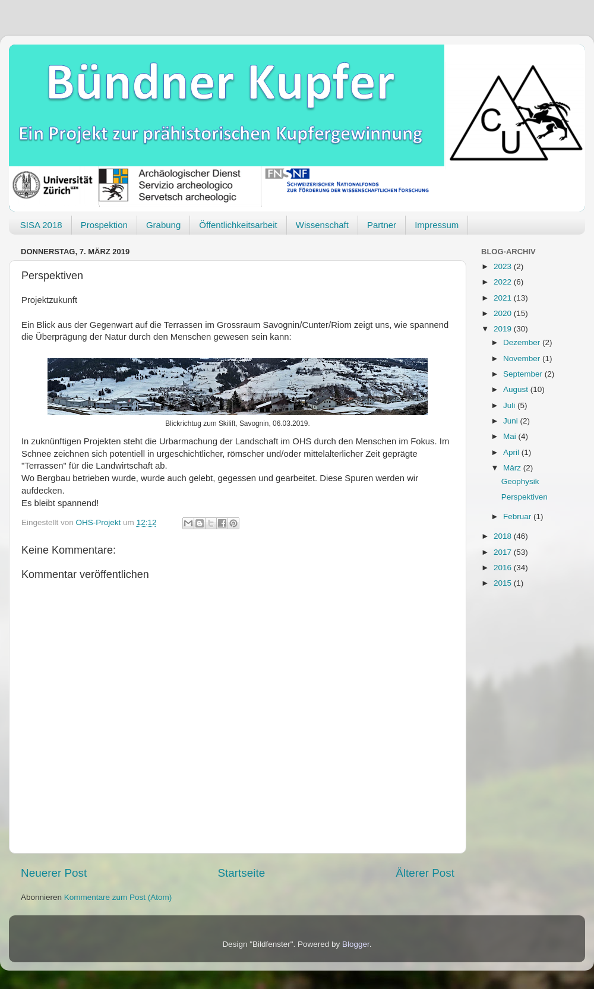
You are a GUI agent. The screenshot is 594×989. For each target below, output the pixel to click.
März (513, 467)
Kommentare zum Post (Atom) (118, 897)
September (524, 373)
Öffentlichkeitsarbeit (238, 225)
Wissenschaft (322, 225)
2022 (504, 281)
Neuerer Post (54, 873)
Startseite (241, 873)
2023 (504, 266)
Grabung (163, 225)
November (522, 358)
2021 (504, 297)
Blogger (355, 944)
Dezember (522, 342)
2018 (504, 536)
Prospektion (104, 225)
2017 (504, 552)
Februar (518, 516)
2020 (504, 313)
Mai (511, 436)
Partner (381, 225)
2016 (504, 567)
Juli (510, 405)
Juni (511, 420)
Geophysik (520, 481)
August (516, 389)
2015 (504, 583)
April (512, 452)
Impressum (437, 225)
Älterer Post (425, 873)
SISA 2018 (41, 225)
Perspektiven (524, 496)
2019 (504, 328)
